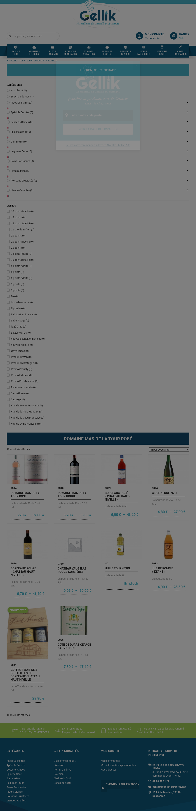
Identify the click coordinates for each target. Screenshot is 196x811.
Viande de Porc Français (26, 374)
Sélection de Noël (22, 96)
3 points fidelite (21, 217)
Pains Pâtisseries (143, 54)
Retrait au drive (62, 732)
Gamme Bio (16, 54)
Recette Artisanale (23, 350)
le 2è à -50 (18, 289)
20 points (18, 198)
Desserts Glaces (125, 54)
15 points (18, 180)
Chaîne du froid (62, 741)
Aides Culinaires (180, 54)
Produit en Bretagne (24, 326)
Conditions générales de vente (21, 806)
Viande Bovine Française (27, 368)
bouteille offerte (22, 265)
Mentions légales (47, 806)
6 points (17, 235)
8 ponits (17, 253)
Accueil (13, 60)
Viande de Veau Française (27, 381)
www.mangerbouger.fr (150, 786)
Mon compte (154, 34)
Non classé (19, 90)
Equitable (18, 271)
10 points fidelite (22, 174)
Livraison (59, 728)
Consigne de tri (62, 746)
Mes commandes (110, 724)
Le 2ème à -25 (21, 296)
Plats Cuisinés (53, 54)
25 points (18, 211)
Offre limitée (20, 314)
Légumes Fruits (107, 54)
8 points (17, 247)
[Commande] (169, 413)
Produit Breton (21, 320)
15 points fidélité (22, 186)
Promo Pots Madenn (24, 344)
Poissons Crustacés (70, 54)
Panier (184, 34)
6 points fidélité (21, 241)
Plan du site (64, 806)
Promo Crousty (21, 332)
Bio (15, 259)
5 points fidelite (21, 229)
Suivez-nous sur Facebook (121, 747)
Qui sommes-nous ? (65, 724)
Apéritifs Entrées (34, 54)
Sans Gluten (20, 356)
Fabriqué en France (24, 277)
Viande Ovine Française (26, 387)
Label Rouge (20, 283)
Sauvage (18, 362)
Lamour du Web (181, 805)
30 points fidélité (22, 223)
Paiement (59, 737)
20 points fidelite (22, 205)
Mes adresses (108, 732)
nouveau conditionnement (28, 302)
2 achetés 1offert (22, 192)
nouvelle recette (22, 308)
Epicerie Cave (162, 54)
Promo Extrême (22, 338)
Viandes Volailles (89, 54)
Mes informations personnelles (118, 728)
